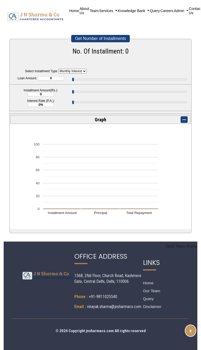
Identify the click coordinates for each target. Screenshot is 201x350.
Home (74, 11)
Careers (167, 11)
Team (94, 11)
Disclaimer (137, 306)
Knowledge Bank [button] (132, 11)
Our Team (136, 291)
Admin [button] (179, 11)
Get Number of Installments (100, 38)
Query (155, 11)
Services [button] (106, 11)
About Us (84, 11)
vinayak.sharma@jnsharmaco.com (114, 284)
